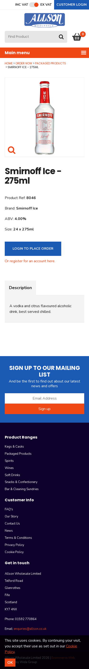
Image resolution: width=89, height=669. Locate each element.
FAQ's (9, 509)
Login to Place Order (33, 248)
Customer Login (71, 4)
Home (9, 63)
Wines (9, 468)
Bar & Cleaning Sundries (22, 489)
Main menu (46, 53)
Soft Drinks (12, 475)
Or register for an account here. (30, 261)
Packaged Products (50, 63)
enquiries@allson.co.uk (30, 629)
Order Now (23, 63)
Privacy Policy (14, 545)
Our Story (11, 516)
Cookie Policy (14, 552)
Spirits (9, 461)
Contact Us (12, 523)
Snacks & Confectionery (21, 482)
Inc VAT (21, 5)
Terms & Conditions (18, 538)
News (9, 531)
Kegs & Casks (14, 446)
